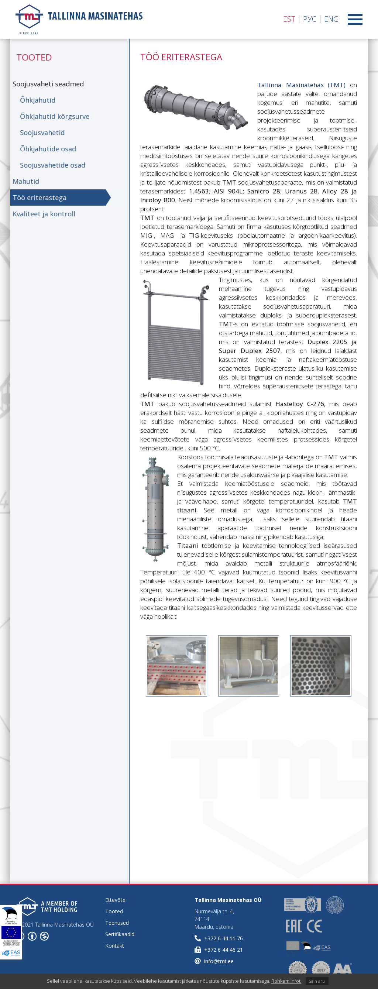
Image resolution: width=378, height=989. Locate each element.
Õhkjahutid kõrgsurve (52, 116)
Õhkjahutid (35, 100)
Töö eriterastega (37, 197)
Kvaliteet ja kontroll (41, 213)
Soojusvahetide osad (50, 165)
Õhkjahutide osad (45, 148)
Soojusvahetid (39, 132)
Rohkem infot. (286, 981)
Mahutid (23, 181)
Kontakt (114, 945)
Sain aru (317, 981)
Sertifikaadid (119, 934)
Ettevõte (115, 899)
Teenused (117, 922)
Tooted (114, 911)
